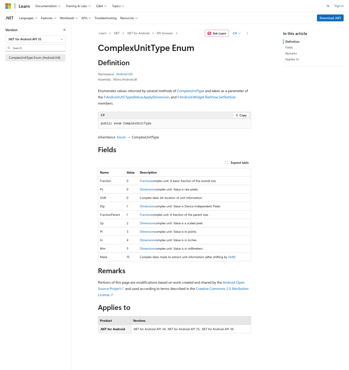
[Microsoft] (8, 6)
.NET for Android (138, 33)
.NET (117, 33)
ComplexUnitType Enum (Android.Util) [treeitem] (34, 57)
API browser (164, 33)
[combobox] (35, 39)
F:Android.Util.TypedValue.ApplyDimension (136, 97)
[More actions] (247, 33)
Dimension (147, 189)
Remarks (291, 53)
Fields (289, 47)
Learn (102, 33)
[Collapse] (64, 30)
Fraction (145, 181)
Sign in (339, 6)
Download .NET (330, 18)
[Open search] (328, 6)
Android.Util (124, 74)
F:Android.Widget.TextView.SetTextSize (206, 97)
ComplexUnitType (190, 90)
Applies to (292, 59)
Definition (292, 41)
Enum (121, 137)
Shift (231, 257)
